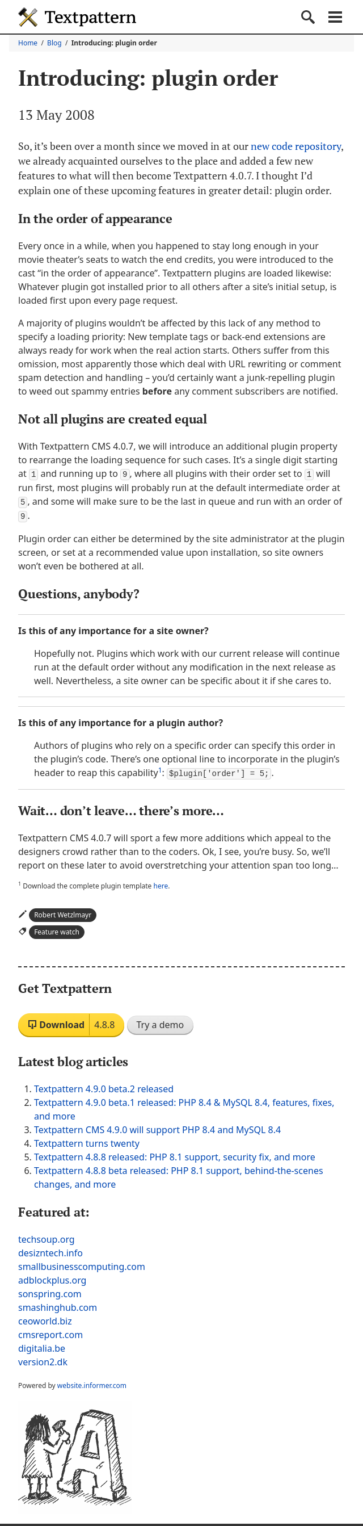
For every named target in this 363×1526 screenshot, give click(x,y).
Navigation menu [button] (335, 17)
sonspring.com (50, 1291)
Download (71, 1022)
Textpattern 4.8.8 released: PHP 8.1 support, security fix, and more (174, 1154)
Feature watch (56, 929)
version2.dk (42, 1359)
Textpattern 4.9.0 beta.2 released (104, 1086)
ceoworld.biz (45, 1319)
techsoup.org (46, 1237)
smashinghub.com (57, 1305)
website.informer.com (91, 1383)
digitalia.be (41, 1346)
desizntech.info (50, 1250)
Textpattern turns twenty (87, 1141)
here (161, 883)
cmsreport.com (50, 1332)
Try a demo (160, 1022)
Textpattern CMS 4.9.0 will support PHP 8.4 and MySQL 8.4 (157, 1127)
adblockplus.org (52, 1278)
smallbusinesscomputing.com (81, 1264)
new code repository (296, 146)
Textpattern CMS (77, 17)
